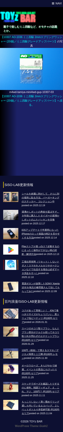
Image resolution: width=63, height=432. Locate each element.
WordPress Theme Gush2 (31, 425)
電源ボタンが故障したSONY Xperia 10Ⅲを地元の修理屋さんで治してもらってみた (41, 287)
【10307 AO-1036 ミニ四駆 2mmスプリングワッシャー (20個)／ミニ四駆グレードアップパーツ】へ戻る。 (31, 100)
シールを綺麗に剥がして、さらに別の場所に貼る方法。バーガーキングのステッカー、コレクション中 (40, 197)
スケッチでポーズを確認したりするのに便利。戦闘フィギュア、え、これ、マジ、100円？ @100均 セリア (40, 387)
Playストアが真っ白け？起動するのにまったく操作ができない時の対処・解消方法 (40, 250)
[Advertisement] (31, 143)
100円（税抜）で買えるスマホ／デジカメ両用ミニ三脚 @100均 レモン (40, 354)
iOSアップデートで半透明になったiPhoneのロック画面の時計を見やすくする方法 (41, 234)
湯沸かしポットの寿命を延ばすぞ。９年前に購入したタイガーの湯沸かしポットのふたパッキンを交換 (40, 215)
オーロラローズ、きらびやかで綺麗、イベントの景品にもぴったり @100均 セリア (39, 369)
